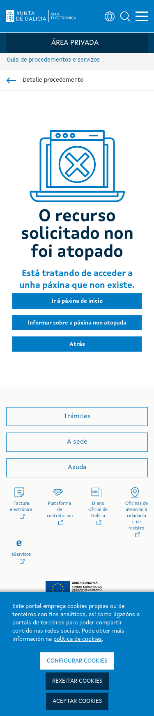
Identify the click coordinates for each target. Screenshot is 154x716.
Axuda (77, 467)
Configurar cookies (77, 661)
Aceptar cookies (77, 701)
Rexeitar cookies (77, 681)
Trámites (77, 416)
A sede (77, 442)
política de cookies (77, 639)
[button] (125, 16)
